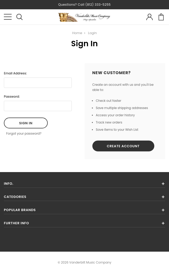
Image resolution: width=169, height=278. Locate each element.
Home (77, 32)
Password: (12, 96)
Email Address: (15, 73)
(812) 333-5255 (98, 4)
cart (161, 16)
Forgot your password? (24, 133)
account (149, 17)
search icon (19, 17)
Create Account (123, 146)
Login (92, 32)
